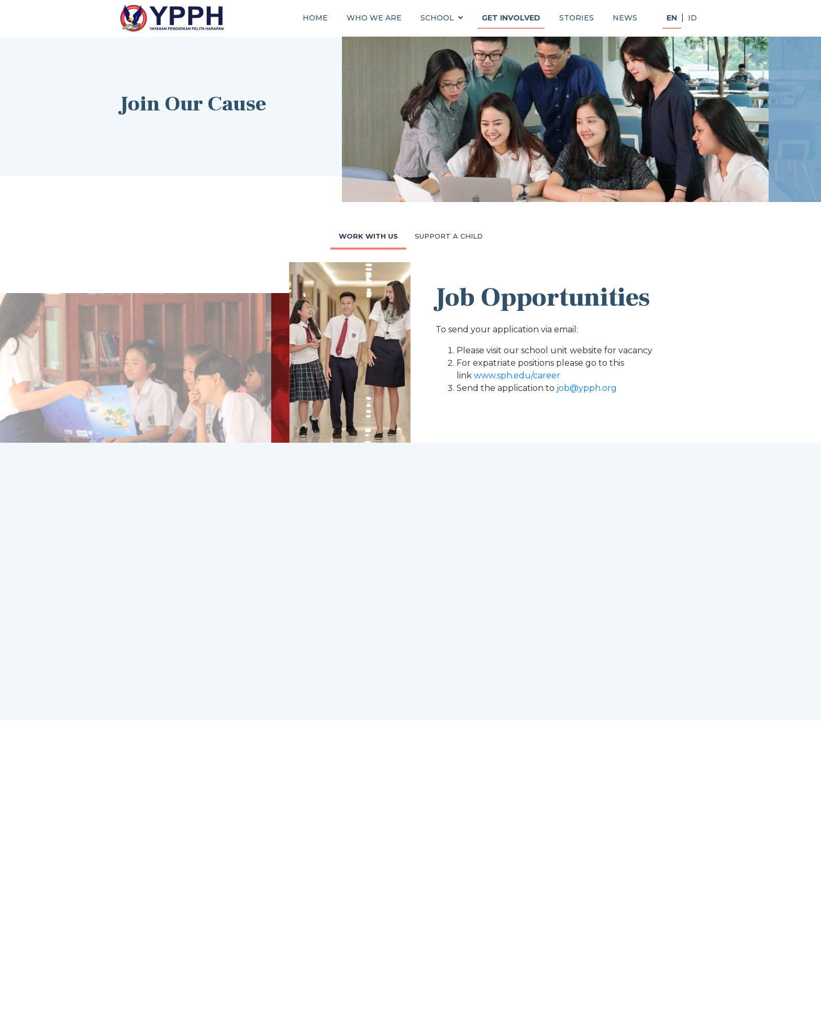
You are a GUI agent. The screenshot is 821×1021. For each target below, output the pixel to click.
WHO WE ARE (374, 18)
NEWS (625, 18)
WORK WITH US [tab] (368, 236)
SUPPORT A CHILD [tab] (449, 236)
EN (672, 18)
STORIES (576, 18)
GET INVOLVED (511, 18)
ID (692, 18)
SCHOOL (441, 18)
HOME (315, 18)
